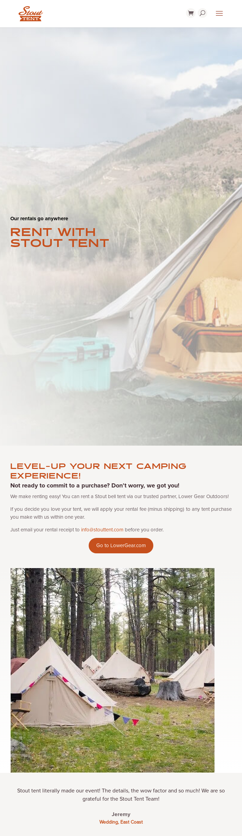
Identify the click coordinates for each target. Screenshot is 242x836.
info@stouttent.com (102, 530)
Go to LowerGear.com (121, 545)
